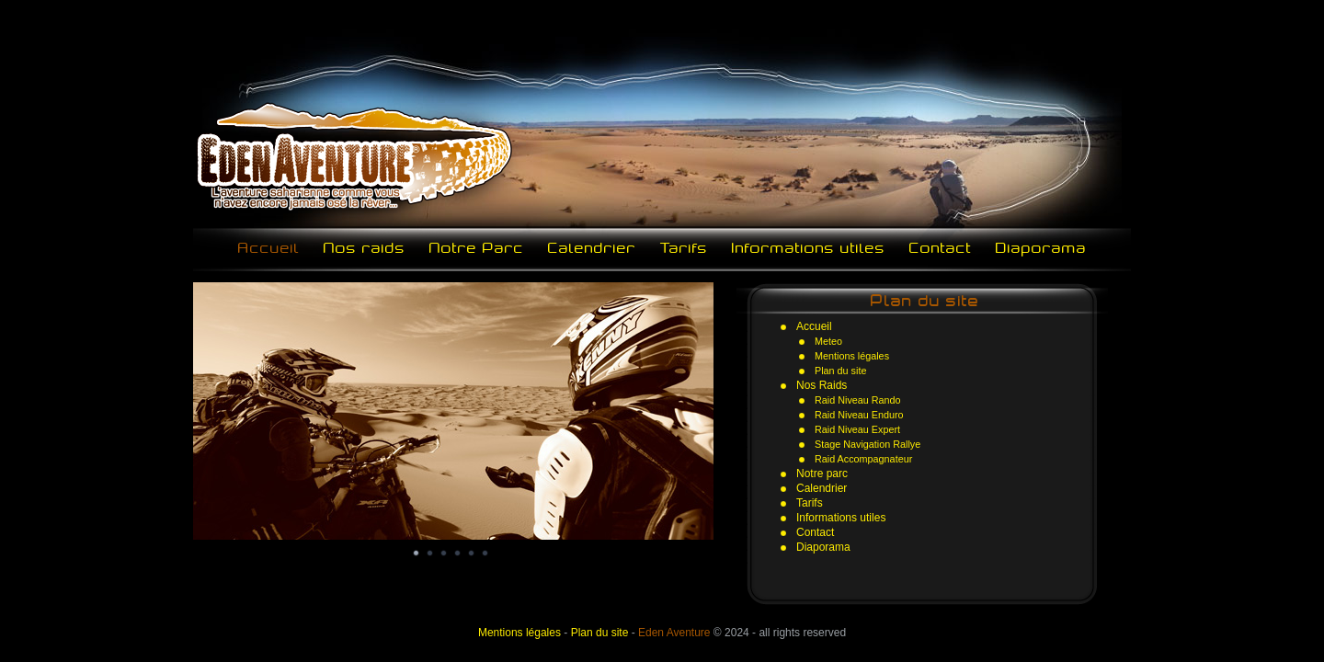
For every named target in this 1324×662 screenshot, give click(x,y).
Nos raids (364, 248)
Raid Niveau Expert (857, 429)
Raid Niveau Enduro (859, 414)
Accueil (269, 248)
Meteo (828, 341)
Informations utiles (808, 248)
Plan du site (840, 370)
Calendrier (592, 248)
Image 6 (485, 553)
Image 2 (430, 553)
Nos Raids (821, 385)
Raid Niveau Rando (858, 399)
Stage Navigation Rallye (867, 444)
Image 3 (444, 553)
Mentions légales (852, 355)
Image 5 (471, 553)
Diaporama (1041, 248)
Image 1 (416, 553)
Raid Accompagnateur (863, 458)
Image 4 (457, 553)
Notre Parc (476, 248)
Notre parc (822, 473)
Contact (940, 248)
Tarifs (684, 248)
